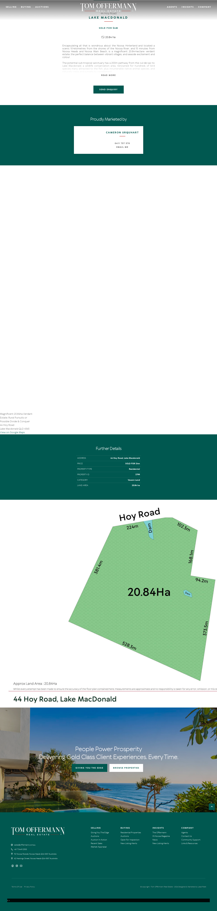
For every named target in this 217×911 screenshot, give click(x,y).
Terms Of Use (17, 887)
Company (204, 7)
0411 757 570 (122, 143)
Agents (172, 7)
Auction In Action (99, 840)
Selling (11, 7)
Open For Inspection (130, 840)
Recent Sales (96, 843)
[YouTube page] (21, 866)
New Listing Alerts (129, 843)
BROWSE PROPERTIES (126, 768)
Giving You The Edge (100, 832)
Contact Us (186, 836)
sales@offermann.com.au (25, 845)
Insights (187, 7)
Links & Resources (189, 843)
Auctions (42, 7)
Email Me (122, 147)
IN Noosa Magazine (161, 836)
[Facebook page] (13, 866)
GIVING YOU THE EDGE (90, 768)
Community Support (190, 840)
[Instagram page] (17, 866)
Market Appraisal (99, 847)
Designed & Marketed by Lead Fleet (192, 887)
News (155, 840)
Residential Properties (131, 832)
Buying (26, 7)
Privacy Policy (29, 887)
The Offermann (159, 832)
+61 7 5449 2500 (20, 849)
